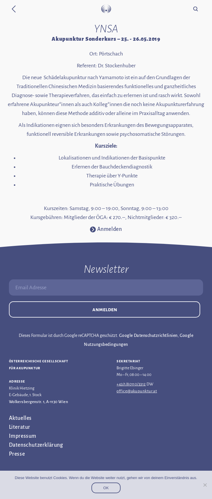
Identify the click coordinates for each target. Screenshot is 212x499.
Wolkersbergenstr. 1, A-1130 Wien (38, 402)
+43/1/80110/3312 (131, 384)
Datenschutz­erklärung (36, 445)
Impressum (22, 436)
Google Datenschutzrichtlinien (148, 335)
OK (106, 488)
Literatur (19, 427)
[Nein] (205, 485)
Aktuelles (20, 418)
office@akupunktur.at (137, 391)
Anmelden (104, 309)
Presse (17, 454)
